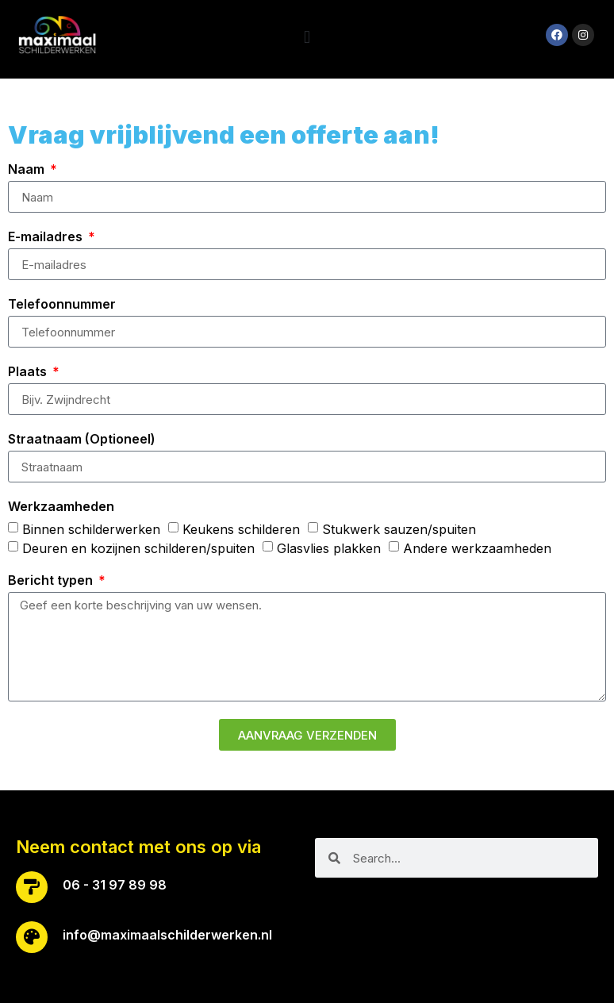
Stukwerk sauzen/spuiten (399, 529)
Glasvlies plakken (329, 548)
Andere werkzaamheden (477, 548)
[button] (306, 37)
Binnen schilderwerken (91, 529)
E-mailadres (47, 237)
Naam (28, 170)
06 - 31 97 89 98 (115, 885)
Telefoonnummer (62, 305)
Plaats (29, 372)
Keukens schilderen (241, 529)
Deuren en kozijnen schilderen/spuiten (138, 548)
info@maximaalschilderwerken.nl (167, 935)
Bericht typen (52, 581)
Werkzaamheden (61, 507)
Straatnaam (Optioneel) (81, 439)
